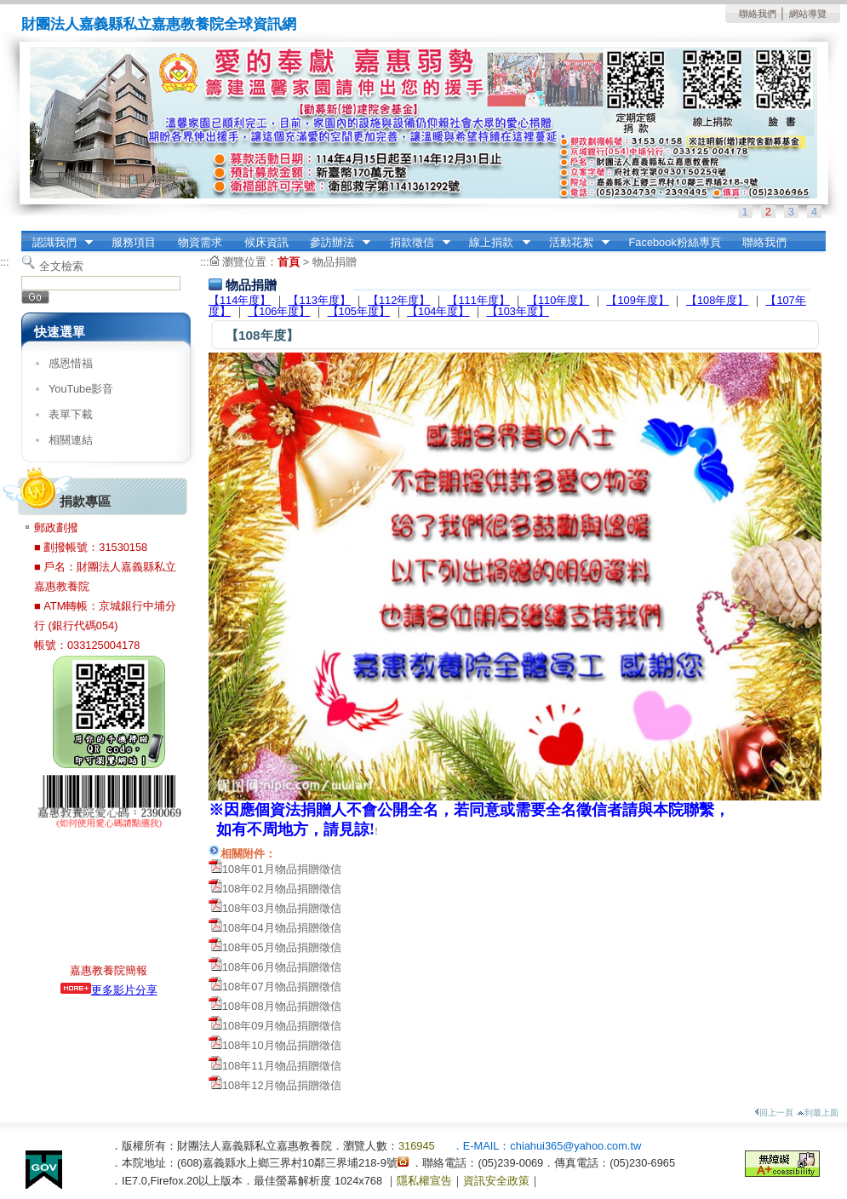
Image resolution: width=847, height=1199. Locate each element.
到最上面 (817, 1112)
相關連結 (71, 439)
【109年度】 (637, 300)
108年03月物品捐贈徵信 (281, 908)
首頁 (289, 261)
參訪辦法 (334, 243)
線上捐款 (494, 243)
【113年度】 (319, 300)
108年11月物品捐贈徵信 (281, 1065)
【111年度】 (478, 300)
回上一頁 (773, 1112)
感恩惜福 (71, 363)
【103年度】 (518, 311)
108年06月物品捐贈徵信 (281, 967)
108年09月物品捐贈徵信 (281, 1025)
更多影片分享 (108, 990)
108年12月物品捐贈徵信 (281, 1085)
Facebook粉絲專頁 (675, 242)
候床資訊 (266, 242)
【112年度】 (399, 300)
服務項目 (134, 242)
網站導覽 (808, 14)
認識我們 (57, 243)
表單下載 (71, 414)
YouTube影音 (81, 388)
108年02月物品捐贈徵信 (281, 888)
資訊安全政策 (496, 1180)
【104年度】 (438, 311)
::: (26, 236)
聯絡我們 (757, 14)
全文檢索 (61, 266)
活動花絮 (573, 243)
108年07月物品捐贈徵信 (281, 986)
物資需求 (200, 242)
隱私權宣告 (424, 1180)
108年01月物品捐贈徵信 (281, 869)
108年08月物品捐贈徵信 (281, 1006)
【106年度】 (279, 311)
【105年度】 (359, 311)
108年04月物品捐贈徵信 (281, 927)
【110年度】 (558, 300)
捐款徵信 (414, 243)
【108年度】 (717, 300)
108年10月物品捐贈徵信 (281, 1045)
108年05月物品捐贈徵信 (281, 947)
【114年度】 (240, 300)
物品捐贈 (334, 261)
